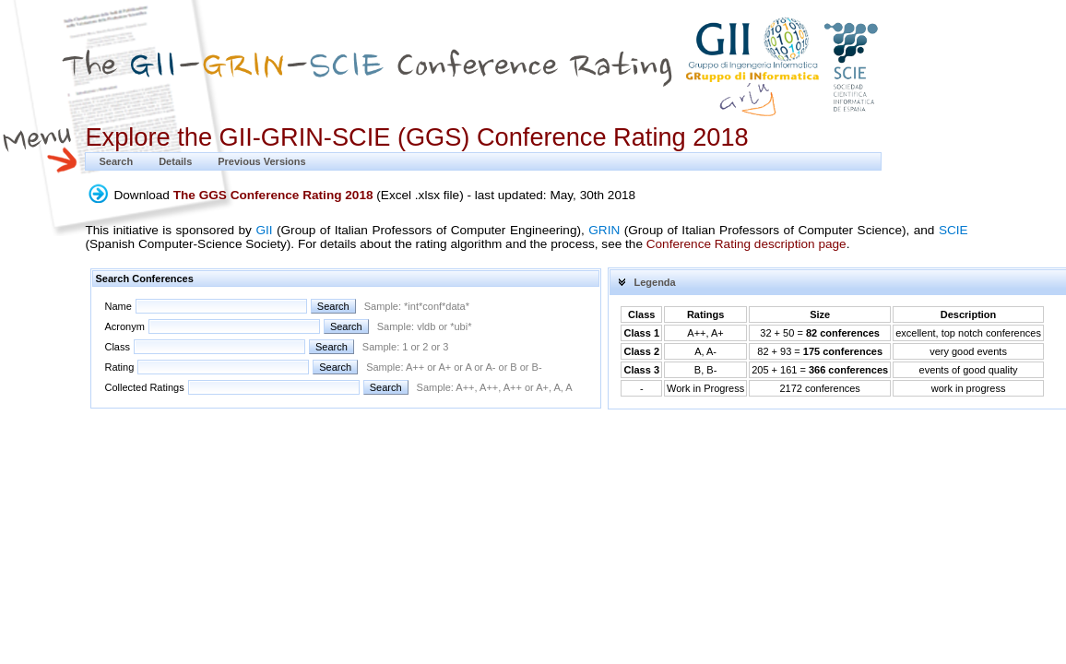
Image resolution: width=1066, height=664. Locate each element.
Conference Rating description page (746, 244)
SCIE (953, 230)
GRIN (604, 230)
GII (263, 230)
